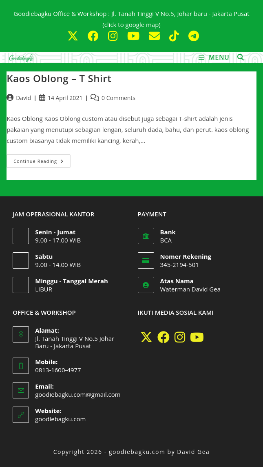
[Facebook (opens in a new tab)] (94, 35)
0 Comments (118, 98)
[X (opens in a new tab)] (74, 35)
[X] (146, 337)
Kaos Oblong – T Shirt (59, 78)
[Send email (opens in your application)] (156, 35)
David (23, 98)
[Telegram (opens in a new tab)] (192, 35)
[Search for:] (237, 57)
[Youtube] (197, 337)
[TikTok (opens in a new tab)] (175, 35)
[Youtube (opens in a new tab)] (135, 35)
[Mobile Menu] (215, 57)
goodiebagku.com (60, 419)
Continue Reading (42, 159)
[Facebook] (163, 337)
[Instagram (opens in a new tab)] (114, 35)
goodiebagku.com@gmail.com (78, 394)
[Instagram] (180, 337)
